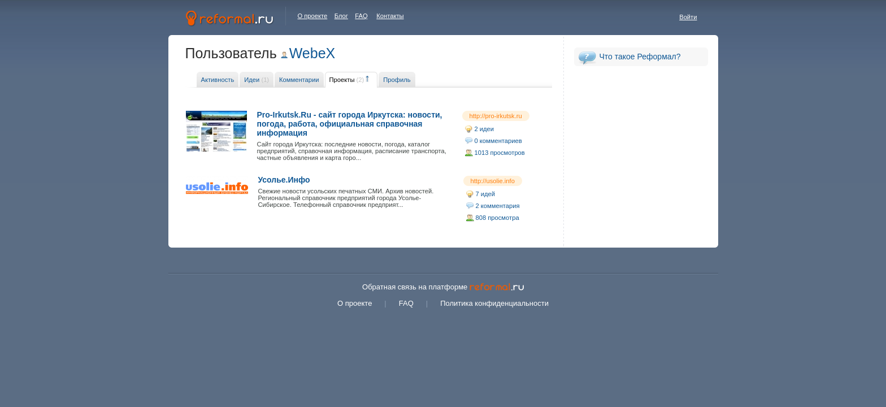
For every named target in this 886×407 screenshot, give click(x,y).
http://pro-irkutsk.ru (496, 115)
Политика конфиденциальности (494, 303)
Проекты (346, 79)
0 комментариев (498, 140)
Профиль (396, 79)
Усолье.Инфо (284, 179)
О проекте (313, 15)
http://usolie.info (493, 180)
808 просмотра (497, 217)
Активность (217, 79)
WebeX (312, 53)
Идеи (256, 79)
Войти (688, 17)
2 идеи (484, 128)
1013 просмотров (500, 152)
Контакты (389, 15)
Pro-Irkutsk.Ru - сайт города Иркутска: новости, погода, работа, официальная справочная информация (349, 123)
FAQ (361, 15)
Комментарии (299, 79)
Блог (341, 15)
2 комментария (498, 205)
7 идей (486, 193)
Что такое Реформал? (640, 56)
